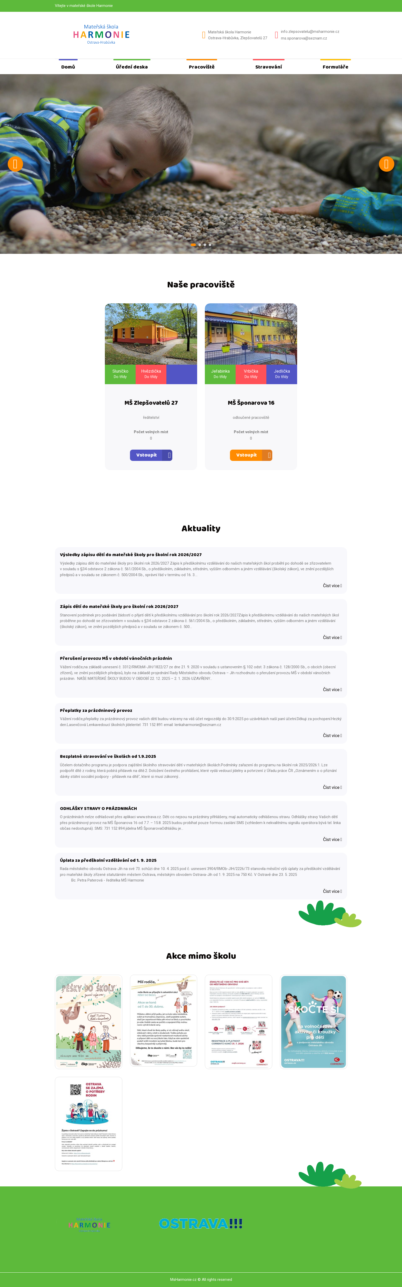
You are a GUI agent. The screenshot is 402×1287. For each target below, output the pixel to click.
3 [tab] (205, 245)
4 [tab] (210, 245)
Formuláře (335, 67)
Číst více (332, 585)
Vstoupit (146, 455)
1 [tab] (193, 245)
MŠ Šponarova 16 (251, 403)
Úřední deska (132, 67)
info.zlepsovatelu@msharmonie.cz (310, 31)
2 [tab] (199, 245)
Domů (68, 67)
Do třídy (120, 376)
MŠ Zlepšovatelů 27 (151, 403)
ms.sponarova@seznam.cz (304, 38)
